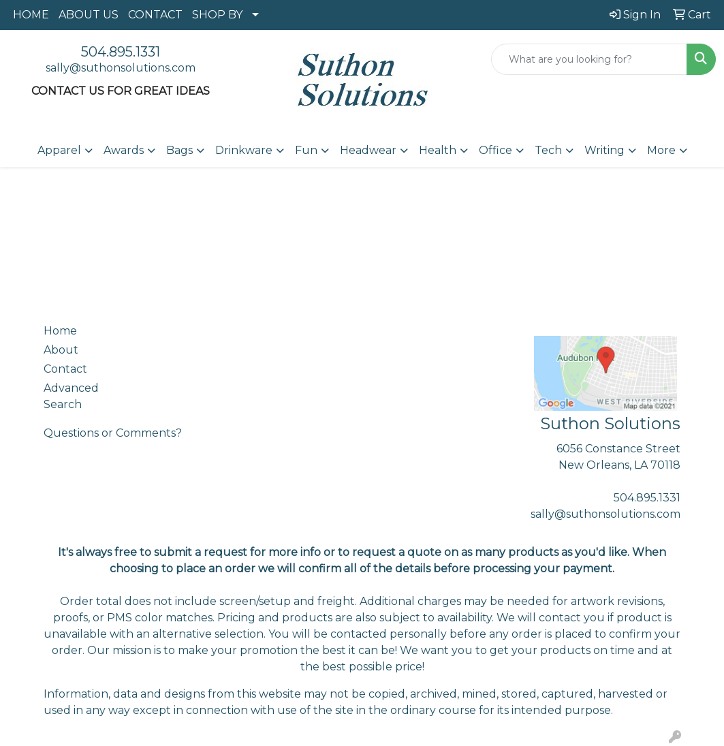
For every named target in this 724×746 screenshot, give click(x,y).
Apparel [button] (59, 150)
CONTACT (155, 14)
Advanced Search (71, 396)
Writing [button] (604, 150)
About (61, 349)
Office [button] (495, 150)
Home (60, 330)
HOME (31, 14)
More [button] (661, 150)
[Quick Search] (589, 59)
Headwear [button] (368, 150)
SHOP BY (217, 14)
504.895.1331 (120, 52)
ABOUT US (89, 14)
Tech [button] (548, 150)
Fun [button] (306, 150)
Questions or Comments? (113, 432)
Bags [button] (179, 150)
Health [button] (437, 150)
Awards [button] (124, 150)
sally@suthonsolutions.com (120, 67)
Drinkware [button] (243, 150)
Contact (65, 368)
